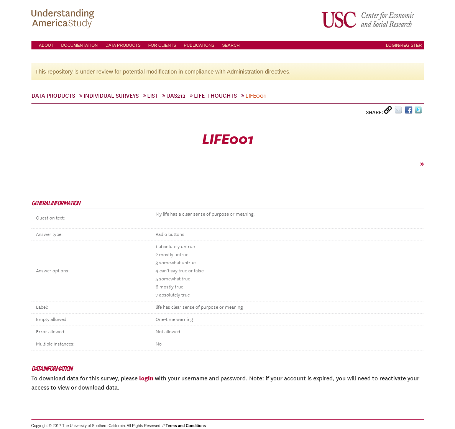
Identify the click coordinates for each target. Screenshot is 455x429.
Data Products (123, 45)
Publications (199, 45)
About (46, 45)
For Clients (162, 45)
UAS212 (176, 95)
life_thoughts (215, 95)
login (146, 378)
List (152, 95)
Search (231, 45)
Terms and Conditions (186, 426)
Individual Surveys (111, 95)
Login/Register (404, 45)
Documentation (79, 45)
